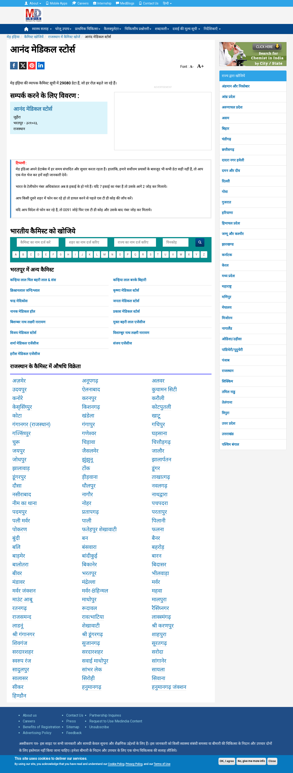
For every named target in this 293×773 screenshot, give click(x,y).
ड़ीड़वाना (90, 477)
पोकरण (19, 529)
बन (85, 538)
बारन (156, 556)
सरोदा (157, 652)
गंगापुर (88, 424)
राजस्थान (227, 371)
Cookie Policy (116, 764)
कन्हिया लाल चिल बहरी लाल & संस (33, 280)
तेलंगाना (227, 402)
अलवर (158, 381)
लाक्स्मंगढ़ (161, 617)
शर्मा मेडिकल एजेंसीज (24, 343)
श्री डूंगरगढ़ (92, 634)
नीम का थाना (24, 503)
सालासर (20, 678)
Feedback (74, 733)
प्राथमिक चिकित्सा (87, 29)
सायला (158, 669)
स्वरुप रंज (21, 661)
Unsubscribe (99, 727)
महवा (157, 591)
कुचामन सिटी (164, 389)
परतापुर (159, 512)
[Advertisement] (162, 120)
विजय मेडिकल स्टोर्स (23, 333)
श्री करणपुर (163, 626)
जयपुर (18, 451)
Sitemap (72, 727)
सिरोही (88, 678)
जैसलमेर (90, 451)
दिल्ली (226, 181)
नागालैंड (227, 328)
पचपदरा (160, 503)
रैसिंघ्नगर (160, 608)
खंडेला (88, 416)
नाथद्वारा (159, 494)
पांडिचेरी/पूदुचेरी (232, 350)
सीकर (18, 687)
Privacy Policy (134, 764)
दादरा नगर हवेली (233, 160)
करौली (158, 398)
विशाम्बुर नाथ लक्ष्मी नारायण (131, 333)
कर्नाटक (227, 255)
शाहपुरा (159, 634)
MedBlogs (125, 3)
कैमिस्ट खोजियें (33, 37)
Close (272, 761)
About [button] (33, 3)
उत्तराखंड (228, 434)
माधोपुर (89, 599)
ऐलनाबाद (91, 389)
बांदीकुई (89, 556)
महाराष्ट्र (226, 286)
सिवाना (158, 678)
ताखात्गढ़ (161, 477)
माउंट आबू (22, 599)
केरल (225, 265)
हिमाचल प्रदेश (231, 223)
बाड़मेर (18, 556)
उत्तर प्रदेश (228, 423)
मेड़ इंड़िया (13, 37)
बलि (16, 547)
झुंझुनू (87, 459)
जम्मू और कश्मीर (233, 234)
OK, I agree (227, 761)
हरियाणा (227, 213)
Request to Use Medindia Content (115, 721)
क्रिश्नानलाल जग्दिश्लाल (25, 290)
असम (225, 118)
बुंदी (16, 538)
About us (30, 715)
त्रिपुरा (225, 413)
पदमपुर (19, 512)
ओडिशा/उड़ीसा (232, 339)
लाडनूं (17, 626)
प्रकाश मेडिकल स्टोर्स (126, 311)
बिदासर (159, 564)
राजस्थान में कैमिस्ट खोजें (64, 37)
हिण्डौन (19, 696)
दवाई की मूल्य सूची (186, 29)
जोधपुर (19, 459)
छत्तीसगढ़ (228, 150)
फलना (158, 529)
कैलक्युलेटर (112, 29)
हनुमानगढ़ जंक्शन (169, 687)
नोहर (86, 503)
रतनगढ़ (19, 608)
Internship (102, 3)
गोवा (225, 192)
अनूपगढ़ (90, 381)
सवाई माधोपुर (95, 661)
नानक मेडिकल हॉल (22, 311)
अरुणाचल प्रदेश (232, 107)
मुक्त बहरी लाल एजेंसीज (129, 322)
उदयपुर (19, 389)
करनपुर (89, 398)
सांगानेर (159, 661)
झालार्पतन (161, 459)
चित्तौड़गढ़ (161, 442)
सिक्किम (227, 381)
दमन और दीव (231, 171)
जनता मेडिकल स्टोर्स (126, 301)
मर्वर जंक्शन (24, 591)
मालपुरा (159, 599)
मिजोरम (227, 318)
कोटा (17, 416)
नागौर (87, 494)
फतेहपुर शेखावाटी (99, 529)
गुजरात (226, 202)
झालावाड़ (21, 468)
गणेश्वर (89, 433)
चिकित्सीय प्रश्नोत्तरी (138, 29)
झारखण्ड (228, 244)
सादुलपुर (20, 669)
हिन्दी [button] (167, 3)
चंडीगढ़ (226, 139)
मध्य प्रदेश (228, 276)
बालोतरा (20, 564)
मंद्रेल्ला (88, 582)
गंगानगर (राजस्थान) (31, 424)
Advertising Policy (37, 733)
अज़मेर (19, 381)
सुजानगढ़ (91, 643)
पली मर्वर (21, 521)
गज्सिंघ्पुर (21, 433)
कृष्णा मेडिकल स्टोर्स (126, 290)
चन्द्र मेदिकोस (19, 301)
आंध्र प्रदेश (228, 97)
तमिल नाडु (228, 392)
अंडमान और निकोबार (236, 86)
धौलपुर (89, 486)
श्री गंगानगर (23, 634)
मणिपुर (226, 297)
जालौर (158, 451)
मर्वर (156, 582)
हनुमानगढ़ (91, 687)
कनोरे (17, 398)
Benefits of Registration (41, 727)
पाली (86, 521)
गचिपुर (158, 424)
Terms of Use (162, 764)
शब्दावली (162, 29)
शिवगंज (19, 643)
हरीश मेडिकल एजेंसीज (25, 354)
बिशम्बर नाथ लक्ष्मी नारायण (27, 322)
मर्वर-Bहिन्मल (95, 591)
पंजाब (225, 360)
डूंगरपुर (19, 477)
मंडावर (18, 582)
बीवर (17, 573)
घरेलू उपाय (63, 29)
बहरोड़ (158, 547)
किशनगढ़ (91, 407)
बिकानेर (89, 564)
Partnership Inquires (105, 715)
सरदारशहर (22, 652)
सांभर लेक (92, 669)
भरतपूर (89, 573)
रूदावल (89, 608)
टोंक (86, 468)
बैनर (156, 538)
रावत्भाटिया (93, 617)
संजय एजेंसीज (122, 343)
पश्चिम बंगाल (230, 444)
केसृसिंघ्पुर (22, 407)
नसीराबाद (21, 494)
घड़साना (159, 433)
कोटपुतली (161, 407)
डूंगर (156, 468)
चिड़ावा (88, 442)
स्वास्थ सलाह (42, 29)
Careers (80, 3)
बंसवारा (89, 547)
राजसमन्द (21, 617)
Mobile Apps (56, 3)
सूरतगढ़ (159, 643)
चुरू (16, 442)
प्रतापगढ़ (90, 512)
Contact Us (148, 3)
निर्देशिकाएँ (212, 29)
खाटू (156, 416)
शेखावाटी (91, 626)
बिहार (225, 128)
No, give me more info (251, 761)
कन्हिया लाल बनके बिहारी (129, 280)
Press (71, 721)
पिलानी (158, 521)
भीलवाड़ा (160, 573)
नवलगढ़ (159, 486)
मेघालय (226, 307)
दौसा (16, 486)
